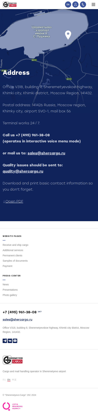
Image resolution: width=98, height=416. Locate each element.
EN (68, 4)
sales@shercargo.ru (46, 153)
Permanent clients (12, 255)
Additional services (13, 250)
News (6, 284)
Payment (7, 266)
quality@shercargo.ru (23, 171)
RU (4, 379)
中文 (14, 379)
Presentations (10, 289)
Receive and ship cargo (15, 245)
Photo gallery (10, 295)
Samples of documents (15, 260)
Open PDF (13, 201)
